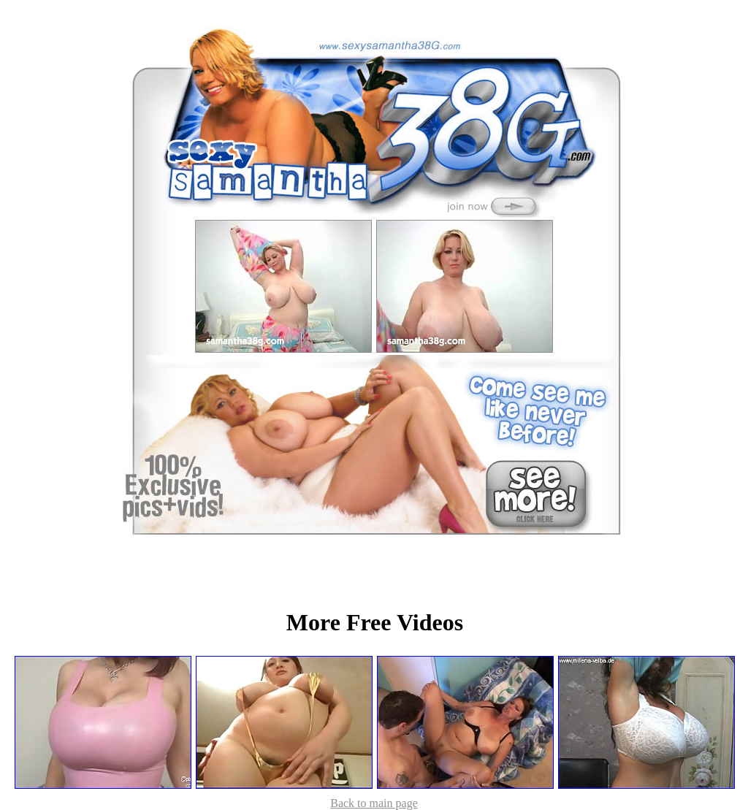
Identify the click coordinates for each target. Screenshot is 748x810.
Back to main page (374, 803)
